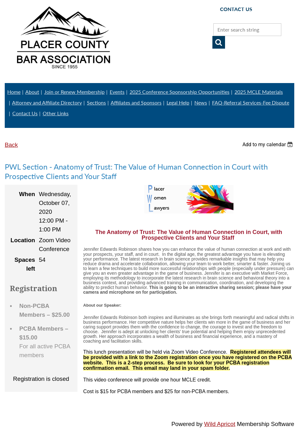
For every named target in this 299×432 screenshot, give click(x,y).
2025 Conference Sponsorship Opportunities (179, 92)
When (27, 194)
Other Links (56, 113)
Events (117, 92)
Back (11, 144)
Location (22, 240)
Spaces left (25, 264)
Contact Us (25, 113)
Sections (96, 102)
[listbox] (268, 144)
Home (14, 92)
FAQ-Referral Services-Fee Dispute (250, 102)
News (200, 102)
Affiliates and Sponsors (136, 102)
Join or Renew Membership (74, 92)
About (32, 92)
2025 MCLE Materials (259, 92)
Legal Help (178, 102)
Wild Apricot (219, 424)
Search (218, 42)
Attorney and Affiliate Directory (47, 102)
